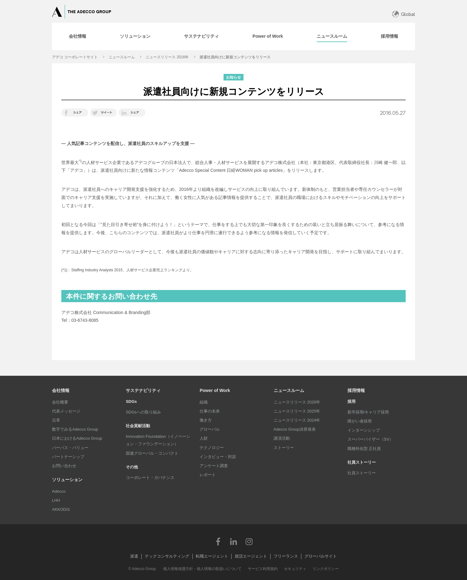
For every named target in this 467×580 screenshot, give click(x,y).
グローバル (210, 429)
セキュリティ (295, 569)
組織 (204, 402)
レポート (208, 474)
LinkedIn (233, 541)
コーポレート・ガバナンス (150, 477)
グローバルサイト (320, 556)
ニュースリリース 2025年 (297, 411)
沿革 (56, 420)
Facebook (218, 541)
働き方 (206, 420)
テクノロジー (212, 447)
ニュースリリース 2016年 (167, 57)
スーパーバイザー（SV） (370, 439)
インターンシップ (363, 430)
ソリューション (67, 479)
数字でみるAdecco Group (75, 429)
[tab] (77, 36)
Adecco (58, 491)
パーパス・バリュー (70, 447)
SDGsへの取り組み (143, 412)
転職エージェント (212, 556)
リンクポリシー (326, 569)
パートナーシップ (68, 456)
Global (408, 14)
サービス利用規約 (263, 569)
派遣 (134, 556)
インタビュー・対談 (218, 456)
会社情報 (60, 390)
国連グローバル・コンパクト (152, 453)
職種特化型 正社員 (364, 448)
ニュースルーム (122, 57)
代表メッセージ (66, 411)
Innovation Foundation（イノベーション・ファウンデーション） (158, 440)
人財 (204, 438)
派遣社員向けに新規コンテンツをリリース (235, 57)
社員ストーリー (361, 473)
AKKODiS (61, 509)
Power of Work (215, 390)
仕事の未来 (210, 411)
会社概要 (60, 402)
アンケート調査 (214, 465)
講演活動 (282, 438)
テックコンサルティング (167, 556)
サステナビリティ (143, 390)
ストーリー (284, 447)
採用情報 (356, 390)
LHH (56, 500)
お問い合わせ (64, 465)
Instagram (249, 541)
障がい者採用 (359, 421)
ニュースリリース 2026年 (297, 402)
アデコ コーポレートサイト (75, 57)
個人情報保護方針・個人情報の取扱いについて (202, 569)
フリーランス (286, 556)
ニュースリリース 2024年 (297, 420)
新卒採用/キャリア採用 (368, 412)
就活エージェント (251, 556)
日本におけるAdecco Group (77, 438)
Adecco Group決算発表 (295, 429)
